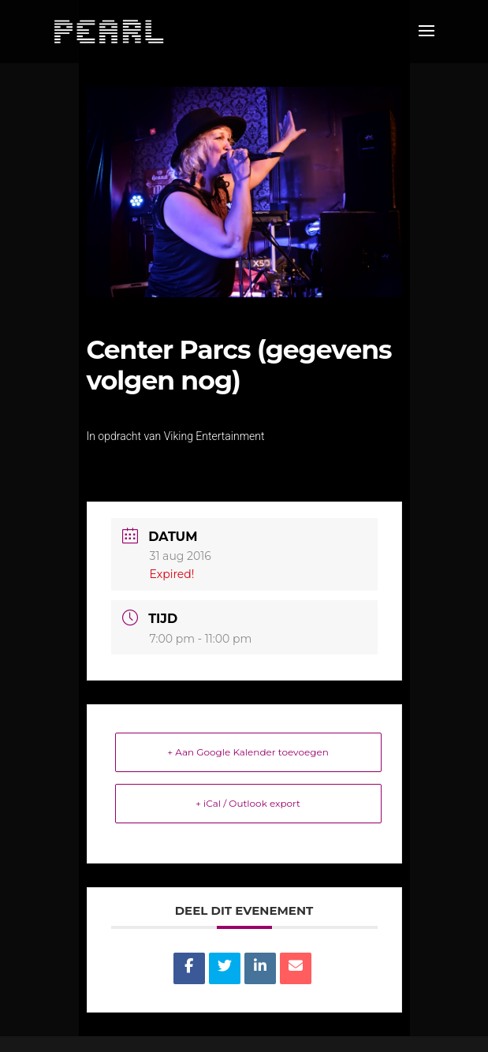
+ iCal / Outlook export (248, 803)
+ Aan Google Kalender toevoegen (248, 752)
